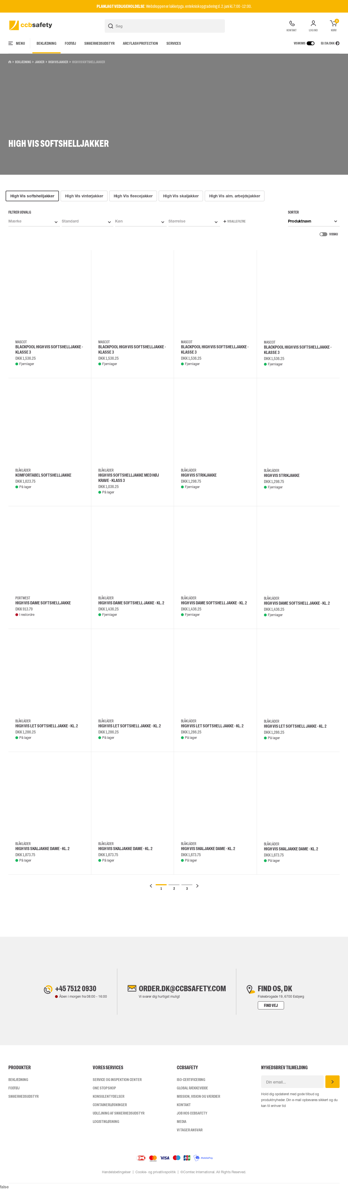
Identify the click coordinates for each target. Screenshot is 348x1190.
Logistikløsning (106, 1121)
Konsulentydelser (108, 1096)
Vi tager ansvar (189, 1130)
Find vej (271, 1005)
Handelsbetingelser (116, 1172)
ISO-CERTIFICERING (191, 1079)
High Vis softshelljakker (32, 195)
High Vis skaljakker (181, 195)
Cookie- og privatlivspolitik (155, 1172)
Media (181, 1121)
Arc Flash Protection (140, 43)
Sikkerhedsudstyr (99, 43)
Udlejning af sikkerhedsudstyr (118, 1113)
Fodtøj (70, 43)
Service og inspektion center (117, 1079)
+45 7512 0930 (75, 988)
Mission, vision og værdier (198, 1096)
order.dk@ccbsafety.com (182, 988)
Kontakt (184, 1105)
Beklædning (46, 43)
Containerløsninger (110, 1105)
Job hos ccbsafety (192, 1113)
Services (173, 43)
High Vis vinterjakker (84, 195)
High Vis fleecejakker (133, 195)
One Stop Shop (104, 1088)
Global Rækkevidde (192, 1088)
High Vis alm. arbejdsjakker (234, 195)
